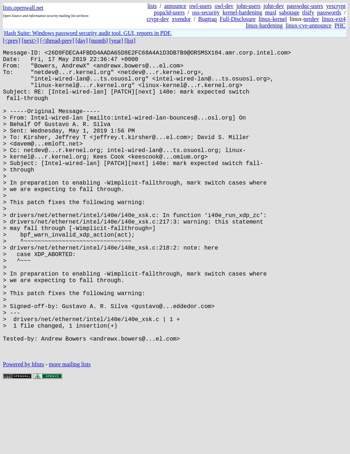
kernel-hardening (242, 12)
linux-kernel (273, 19)
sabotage (289, 12)
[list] (129, 41)
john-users (248, 6)
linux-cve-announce (309, 25)
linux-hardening (264, 25)
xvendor (181, 19)
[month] (98, 41)
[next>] (30, 41)
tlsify (308, 12)
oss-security (205, 12)
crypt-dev (158, 19)
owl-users (200, 6)
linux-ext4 (334, 19)
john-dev (274, 6)
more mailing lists (70, 432)
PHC (340, 25)
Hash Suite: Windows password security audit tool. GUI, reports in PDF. (88, 33)
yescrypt (336, 6)
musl (270, 12)
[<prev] (11, 41)
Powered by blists (23, 432)
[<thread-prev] (57, 41)
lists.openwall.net (23, 8)
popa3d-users (169, 12)
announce (175, 6)
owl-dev (223, 6)
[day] (82, 41)
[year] (116, 41)
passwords (329, 12)
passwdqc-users (305, 6)
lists (152, 6)
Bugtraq (207, 19)
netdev (311, 19)
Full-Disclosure (238, 19)
